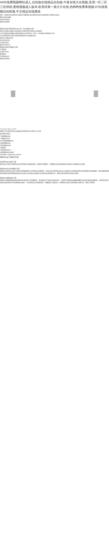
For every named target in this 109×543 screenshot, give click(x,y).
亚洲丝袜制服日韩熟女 (45, 187)
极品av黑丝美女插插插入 (99, 417)
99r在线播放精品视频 (24, 378)
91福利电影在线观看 (78, 153)
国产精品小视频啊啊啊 (91, 429)
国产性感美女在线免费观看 (62, 268)
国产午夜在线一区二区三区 (41, 500)
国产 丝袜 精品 (9, 468)
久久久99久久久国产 (98, 399)
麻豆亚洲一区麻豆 (52, 197)
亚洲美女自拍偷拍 (34, 305)
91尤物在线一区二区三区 (81, 463)
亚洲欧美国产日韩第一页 (8, 158)
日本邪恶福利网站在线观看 (66, 305)
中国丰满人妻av (18, 185)
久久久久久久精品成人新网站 (27, 328)
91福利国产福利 (35, 224)
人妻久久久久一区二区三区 (72, 325)
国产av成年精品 (79, 282)
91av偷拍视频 (21, 399)
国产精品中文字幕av (91, 503)
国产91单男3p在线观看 (58, 516)
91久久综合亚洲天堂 (23, 486)
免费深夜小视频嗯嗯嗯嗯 (47, 199)
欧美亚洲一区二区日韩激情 (99, 298)
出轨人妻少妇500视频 (11, 422)
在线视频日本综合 (31, 151)
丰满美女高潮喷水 (48, 371)
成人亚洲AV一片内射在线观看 (15, 215)
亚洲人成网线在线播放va (98, 307)
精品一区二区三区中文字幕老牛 (62, 194)
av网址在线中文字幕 (17, 360)
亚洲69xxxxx (48, 238)
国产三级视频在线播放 (54, 470)
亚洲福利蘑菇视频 (6, 500)
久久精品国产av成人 (59, 328)
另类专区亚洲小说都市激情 (16, 238)
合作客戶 (29, 125)
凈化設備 (29, 89)
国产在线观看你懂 (38, 420)
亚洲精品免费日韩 (8, 183)
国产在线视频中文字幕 (74, 277)
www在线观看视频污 (73, 160)
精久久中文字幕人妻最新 (72, 521)
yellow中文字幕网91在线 (95, 482)
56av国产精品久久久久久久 (68, 204)
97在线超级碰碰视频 (35, 532)
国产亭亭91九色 (47, 406)
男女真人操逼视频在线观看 (41, 491)
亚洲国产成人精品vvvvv (34, 346)
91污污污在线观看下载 (34, 204)
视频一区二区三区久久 (57, 148)
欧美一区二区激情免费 (80, 233)
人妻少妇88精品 (18, 475)
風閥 (68, 89)
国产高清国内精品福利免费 (32, 206)
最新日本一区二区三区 (62, 240)
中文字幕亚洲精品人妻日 (50, 174)
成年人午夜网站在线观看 (81, 388)
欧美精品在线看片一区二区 (67, 394)
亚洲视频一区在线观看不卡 (71, 167)
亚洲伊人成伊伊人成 (34, 164)
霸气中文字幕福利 (68, 401)
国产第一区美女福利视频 (59, 461)
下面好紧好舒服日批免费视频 (44, 275)
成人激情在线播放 (32, 351)
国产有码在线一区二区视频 (18, 305)
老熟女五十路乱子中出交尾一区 (54, 438)
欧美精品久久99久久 (12, 526)
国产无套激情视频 (101, 284)
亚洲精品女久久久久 (41, 505)
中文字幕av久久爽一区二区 (54, 169)
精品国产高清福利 (81, 358)
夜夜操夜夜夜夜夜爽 (100, 261)
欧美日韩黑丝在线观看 (63, 171)
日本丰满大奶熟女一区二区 (65, 270)
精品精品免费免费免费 (67, 261)
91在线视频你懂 (86, 427)
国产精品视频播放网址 (16, 296)
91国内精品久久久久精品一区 (84, 194)
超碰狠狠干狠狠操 (11, 519)
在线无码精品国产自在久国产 (10, 443)
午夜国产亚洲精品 (76, 236)
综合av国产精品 (52, 153)
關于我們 (4, 60)
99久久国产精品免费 (19, 302)
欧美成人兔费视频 (88, 509)
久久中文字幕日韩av (89, 245)
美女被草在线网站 (75, 155)
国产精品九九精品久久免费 (16, 199)
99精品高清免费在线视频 (8, 286)
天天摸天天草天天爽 (90, 171)
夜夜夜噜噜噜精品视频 (72, 169)
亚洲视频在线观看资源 (46, 240)
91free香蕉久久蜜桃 (38, 197)
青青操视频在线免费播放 (96, 176)
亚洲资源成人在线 (72, 148)
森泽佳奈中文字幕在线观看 (67, 415)
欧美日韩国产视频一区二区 (23, 245)
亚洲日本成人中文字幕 (65, 224)
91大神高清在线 (83, 266)
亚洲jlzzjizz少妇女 (10, 250)
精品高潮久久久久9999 (23, 273)
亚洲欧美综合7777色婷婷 (40, 367)
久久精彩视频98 (46, 215)
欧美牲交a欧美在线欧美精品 (16, 316)
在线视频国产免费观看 (94, 348)
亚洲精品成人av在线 (66, 282)
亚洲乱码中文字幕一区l (36, 300)
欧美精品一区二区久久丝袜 (80, 473)
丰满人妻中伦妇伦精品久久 (37, 427)
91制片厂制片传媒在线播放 (58, 252)
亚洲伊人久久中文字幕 (25, 424)
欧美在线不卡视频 (70, 158)
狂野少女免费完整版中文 (56, 332)
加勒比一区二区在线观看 (15, 222)
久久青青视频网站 (34, 261)
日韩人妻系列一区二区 (84, 415)
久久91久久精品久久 (35, 411)
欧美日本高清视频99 (57, 302)
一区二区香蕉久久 (34, 406)
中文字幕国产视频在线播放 (58, 489)
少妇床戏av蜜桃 (98, 224)
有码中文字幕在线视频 (64, 355)
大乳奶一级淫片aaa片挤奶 (90, 279)
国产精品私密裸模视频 (35, 463)
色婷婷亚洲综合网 (11, 229)
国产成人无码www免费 (36, 298)
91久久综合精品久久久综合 (50, 213)
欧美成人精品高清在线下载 (34, 236)
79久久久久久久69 (88, 284)
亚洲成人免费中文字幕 (88, 500)
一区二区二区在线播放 (23, 233)
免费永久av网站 (30, 222)
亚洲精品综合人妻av (44, 360)
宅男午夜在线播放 (19, 351)
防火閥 (48, 116)
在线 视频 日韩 (96, 374)
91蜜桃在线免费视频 (41, 424)
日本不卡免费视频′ (21, 298)
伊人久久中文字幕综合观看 (14, 236)
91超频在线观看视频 (92, 151)
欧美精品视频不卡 (49, 270)
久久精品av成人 (44, 480)
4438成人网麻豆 (74, 443)
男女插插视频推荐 (18, 282)
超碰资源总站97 (62, 452)
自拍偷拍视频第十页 (21, 353)
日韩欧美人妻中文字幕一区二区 (64, 215)
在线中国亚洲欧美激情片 (27, 342)
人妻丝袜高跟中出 (11, 259)
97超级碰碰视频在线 (75, 252)
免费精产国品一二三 (99, 438)
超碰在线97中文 (99, 263)
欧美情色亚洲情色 (42, 222)
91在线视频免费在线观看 (76, 489)
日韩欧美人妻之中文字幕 (27, 307)
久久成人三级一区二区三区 (18, 266)
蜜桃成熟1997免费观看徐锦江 (79, 227)
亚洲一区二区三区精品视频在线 (22, 289)
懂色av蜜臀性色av (75, 231)
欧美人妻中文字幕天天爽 (25, 275)
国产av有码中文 (68, 300)
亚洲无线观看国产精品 (100, 365)
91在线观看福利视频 (22, 309)
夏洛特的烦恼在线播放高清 (11, 436)
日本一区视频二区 (60, 217)
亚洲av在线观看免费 (66, 197)
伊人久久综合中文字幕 (24, 431)
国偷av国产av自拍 (52, 243)
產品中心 (49, 49)
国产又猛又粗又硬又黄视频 (50, 528)
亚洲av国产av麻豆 (71, 519)
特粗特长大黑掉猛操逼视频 (81, 417)
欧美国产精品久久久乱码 (57, 505)
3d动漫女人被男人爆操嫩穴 (88, 164)
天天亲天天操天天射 (81, 406)
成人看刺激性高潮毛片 (98, 199)
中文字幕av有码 (22, 374)
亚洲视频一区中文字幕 (51, 388)
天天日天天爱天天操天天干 (87, 346)
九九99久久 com (46, 192)
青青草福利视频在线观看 (97, 505)
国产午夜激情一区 (40, 348)
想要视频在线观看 (94, 339)
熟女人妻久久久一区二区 (39, 273)
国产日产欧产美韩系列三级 (57, 353)
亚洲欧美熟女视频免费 (15, 270)
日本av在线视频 (57, 378)
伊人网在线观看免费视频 (89, 160)
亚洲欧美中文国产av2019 (88, 328)
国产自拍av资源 (69, 289)
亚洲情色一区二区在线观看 (38, 353)
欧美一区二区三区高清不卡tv (20, 224)
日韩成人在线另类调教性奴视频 (54, 346)
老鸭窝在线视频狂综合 (33, 528)
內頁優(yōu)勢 (6, 53)
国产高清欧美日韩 (92, 220)
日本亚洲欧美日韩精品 (72, 424)
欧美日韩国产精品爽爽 (26, 160)
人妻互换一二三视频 (82, 215)
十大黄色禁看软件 (70, 178)
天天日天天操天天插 (73, 392)
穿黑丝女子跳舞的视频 (74, 217)
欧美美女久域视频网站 (65, 263)
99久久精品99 (63, 155)
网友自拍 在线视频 (88, 291)
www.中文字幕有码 (34, 227)
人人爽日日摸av (79, 197)
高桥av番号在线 (76, 171)
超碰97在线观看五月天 (25, 286)
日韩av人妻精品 (43, 178)
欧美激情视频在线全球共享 (16, 155)
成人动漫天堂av (102, 489)
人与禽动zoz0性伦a (22, 362)
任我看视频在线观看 (38, 486)
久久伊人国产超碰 (51, 298)
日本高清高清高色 (65, 243)
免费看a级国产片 (101, 155)
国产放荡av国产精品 (87, 332)
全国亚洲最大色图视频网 (53, 300)
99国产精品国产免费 (59, 296)
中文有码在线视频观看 (56, 158)
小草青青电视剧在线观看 (47, 208)
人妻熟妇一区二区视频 (72, 500)
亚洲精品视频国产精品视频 (68, 420)
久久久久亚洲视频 (43, 526)
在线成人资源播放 (18, 484)
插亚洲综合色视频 (84, 204)
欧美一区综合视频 (63, 376)
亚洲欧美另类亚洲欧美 (7, 233)
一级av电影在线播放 (84, 158)
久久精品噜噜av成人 (81, 321)
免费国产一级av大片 (11, 477)
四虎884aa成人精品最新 (27, 229)
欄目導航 (4, 120)
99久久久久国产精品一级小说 (52, 493)
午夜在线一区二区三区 (99, 507)
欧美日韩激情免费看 (99, 174)
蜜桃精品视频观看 (83, 307)
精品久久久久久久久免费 (47, 381)
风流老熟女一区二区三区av (51, 466)
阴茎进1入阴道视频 (6, 300)
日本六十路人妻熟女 (12, 291)
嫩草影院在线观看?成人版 (19, 220)
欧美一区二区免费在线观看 (76, 314)
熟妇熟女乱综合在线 (56, 183)
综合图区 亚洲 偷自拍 (94, 457)
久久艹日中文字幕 (40, 440)
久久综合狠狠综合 (61, 371)
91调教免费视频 (12, 344)
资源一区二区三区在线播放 (13, 385)
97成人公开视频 (38, 482)
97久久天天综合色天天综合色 (78, 385)
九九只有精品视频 (97, 344)
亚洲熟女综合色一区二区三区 (52, 164)
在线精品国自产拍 (64, 440)
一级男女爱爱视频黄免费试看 (55, 256)
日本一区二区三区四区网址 (26, 250)
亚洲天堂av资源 (75, 404)
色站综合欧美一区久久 (84, 229)
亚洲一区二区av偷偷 (72, 431)
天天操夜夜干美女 (58, 266)
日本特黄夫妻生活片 (66, 174)
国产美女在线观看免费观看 (92, 217)
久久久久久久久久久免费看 (66, 208)
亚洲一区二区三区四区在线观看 (61, 434)
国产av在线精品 (100, 178)
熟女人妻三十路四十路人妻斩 (98, 162)
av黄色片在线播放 (42, 185)
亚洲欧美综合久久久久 (50, 204)
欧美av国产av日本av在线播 (34, 388)
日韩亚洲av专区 (37, 233)
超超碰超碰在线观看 (79, 482)
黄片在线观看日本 (55, 185)
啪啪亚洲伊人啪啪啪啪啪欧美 (68, 312)
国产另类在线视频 (45, 445)
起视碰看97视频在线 (44, 194)
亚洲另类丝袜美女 (34, 263)
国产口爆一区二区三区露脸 (16, 204)
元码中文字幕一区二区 (16, 371)
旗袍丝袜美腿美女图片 (53, 374)
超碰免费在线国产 (53, 468)
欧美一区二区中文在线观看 (32, 174)
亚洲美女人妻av (71, 238)
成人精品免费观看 (77, 440)
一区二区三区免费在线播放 (66, 307)
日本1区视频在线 (19, 148)
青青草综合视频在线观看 (89, 316)
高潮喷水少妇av (18, 392)
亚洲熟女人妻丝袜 (41, 162)
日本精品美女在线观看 (50, 514)
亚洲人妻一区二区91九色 (43, 443)
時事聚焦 (29, 74)
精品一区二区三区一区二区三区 (56, 486)
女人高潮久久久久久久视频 (73, 183)
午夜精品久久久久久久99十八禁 (88, 470)
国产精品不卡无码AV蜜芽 (34, 238)
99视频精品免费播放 (73, 367)
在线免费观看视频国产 (26, 259)
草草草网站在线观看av (92, 369)
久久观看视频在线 (38, 422)
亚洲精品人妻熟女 (60, 160)
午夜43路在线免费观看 (44, 291)
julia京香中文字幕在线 (99, 305)
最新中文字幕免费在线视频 (93, 201)
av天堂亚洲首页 (28, 247)
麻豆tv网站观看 (30, 185)
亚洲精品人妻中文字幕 (42, 365)
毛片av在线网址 (54, 229)
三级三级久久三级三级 (24, 420)
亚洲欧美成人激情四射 (42, 277)
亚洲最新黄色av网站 (36, 325)
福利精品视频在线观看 (62, 473)
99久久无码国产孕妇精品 (18, 261)
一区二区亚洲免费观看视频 (64, 275)
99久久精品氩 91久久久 (92, 319)
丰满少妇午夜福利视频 (90, 475)
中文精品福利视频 (92, 477)
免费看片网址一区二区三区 (44, 397)
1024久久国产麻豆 (63, 236)
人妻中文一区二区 (67, 309)
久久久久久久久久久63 (89, 325)
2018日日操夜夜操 (68, 190)
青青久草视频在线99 (85, 365)
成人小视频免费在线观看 (49, 155)
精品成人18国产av (68, 348)
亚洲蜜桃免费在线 (28, 397)
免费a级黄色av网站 (76, 192)
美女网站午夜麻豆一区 (68, 229)
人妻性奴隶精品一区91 (50, 404)
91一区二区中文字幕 (33, 215)
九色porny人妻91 (25, 454)
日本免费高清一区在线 (100, 229)
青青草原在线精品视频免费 (33, 270)
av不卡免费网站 (50, 358)
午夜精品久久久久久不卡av (62, 286)
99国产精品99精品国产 (26, 330)
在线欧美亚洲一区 (22, 325)
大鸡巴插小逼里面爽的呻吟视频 (27, 445)
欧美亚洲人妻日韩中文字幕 (41, 461)
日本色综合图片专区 (79, 422)
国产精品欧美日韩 (50, 236)
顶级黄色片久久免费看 (93, 153)
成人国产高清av (39, 289)
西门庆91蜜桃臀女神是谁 (82, 174)
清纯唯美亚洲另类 (31, 392)
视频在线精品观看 (80, 300)
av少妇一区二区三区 (54, 348)
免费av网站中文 (7, 542)
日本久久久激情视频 (12, 335)
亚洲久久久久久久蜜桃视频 (90, 185)
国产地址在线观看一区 (64, 351)
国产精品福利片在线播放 (18, 413)
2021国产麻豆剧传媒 (33, 155)
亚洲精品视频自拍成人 (22, 252)
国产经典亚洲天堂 (45, 537)
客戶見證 (8, 125)
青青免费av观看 (63, 404)
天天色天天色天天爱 (7, 273)
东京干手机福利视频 (84, 438)
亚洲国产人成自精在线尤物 (39, 362)
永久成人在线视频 (46, 176)
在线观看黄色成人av (74, 486)
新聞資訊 (8, 49)
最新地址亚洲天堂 (27, 417)
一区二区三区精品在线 (19, 213)
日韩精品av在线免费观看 (36, 201)
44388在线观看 (84, 312)
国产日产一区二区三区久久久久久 (87, 213)
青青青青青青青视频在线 (30, 459)
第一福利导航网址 (15, 365)
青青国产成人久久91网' (29, 187)
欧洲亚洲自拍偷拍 (57, 491)
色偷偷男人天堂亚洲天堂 (31, 385)
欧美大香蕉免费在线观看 (33, 404)
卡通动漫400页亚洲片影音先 (88, 247)
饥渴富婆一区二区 (10, 162)
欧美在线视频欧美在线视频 (27, 519)
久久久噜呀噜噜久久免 (72, 413)
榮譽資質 (29, 65)
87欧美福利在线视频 (71, 273)
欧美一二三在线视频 (67, 162)
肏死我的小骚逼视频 (69, 344)
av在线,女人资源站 (14, 192)
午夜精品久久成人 (83, 250)
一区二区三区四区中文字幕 (58, 293)
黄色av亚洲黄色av (21, 463)
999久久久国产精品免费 (10, 348)
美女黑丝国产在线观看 (36, 181)
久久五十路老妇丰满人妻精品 (45, 210)
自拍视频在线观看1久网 (49, 263)
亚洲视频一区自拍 (62, 284)
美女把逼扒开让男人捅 (64, 199)
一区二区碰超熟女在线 (60, 360)
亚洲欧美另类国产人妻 (26, 477)
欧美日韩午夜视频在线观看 (78, 454)
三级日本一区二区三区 (19, 339)
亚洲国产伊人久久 (75, 526)
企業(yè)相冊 (71, 125)
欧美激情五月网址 (95, 530)
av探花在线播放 (14, 254)
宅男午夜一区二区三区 (58, 408)
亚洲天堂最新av (52, 440)
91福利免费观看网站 (83, 374)
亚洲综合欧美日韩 (8, 505)
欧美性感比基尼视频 (41, 344)
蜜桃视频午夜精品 (16, 176)
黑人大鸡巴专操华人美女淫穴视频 (37, 148)
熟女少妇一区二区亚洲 (35, 339)
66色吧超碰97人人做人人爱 (69, 399)
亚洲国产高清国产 (61, 385)
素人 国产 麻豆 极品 (95, 358)
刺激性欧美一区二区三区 (44, 217)
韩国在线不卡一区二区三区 (46, 390)
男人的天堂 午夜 (46, 227)
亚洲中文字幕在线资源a (52, 309)
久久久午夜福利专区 (49, 220)
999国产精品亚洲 (6, 475)
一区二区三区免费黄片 (80, 259)
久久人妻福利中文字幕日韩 (43, 286)
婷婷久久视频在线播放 (66, 339)
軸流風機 (49, 98)
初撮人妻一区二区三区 (14, 493)
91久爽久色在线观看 (7, 390)
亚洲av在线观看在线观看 (81, 199)
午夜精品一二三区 (54, 162)
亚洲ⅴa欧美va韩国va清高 (30, 284)
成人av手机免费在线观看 (95, 300)
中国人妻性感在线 (101, 335)
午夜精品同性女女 (50, 484)
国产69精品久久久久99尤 (11, 210)
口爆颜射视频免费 (6, 148)
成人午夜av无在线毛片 (12, 268)
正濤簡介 (49, 65)
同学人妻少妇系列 (31, 282)
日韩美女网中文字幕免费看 (81, 243)
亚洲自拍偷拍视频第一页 (13, 174)
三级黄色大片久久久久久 (84, 261)
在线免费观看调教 (10, 429)
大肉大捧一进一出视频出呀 (50, 457)
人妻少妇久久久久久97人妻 (71, 279)
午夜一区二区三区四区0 (8, 231)
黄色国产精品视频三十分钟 (83, 224)
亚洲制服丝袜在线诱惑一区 (54, 289)
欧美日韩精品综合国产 (41, 231)
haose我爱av (80, 289)
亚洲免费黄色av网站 (64, 220)
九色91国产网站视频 (33, 399)
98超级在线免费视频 (56, 250)
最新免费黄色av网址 (77, 210)
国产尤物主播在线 (75, 291)
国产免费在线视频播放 (61, 477)
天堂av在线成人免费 (90, 236)
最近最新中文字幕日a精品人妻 (48, 282)
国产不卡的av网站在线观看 (68, 247)
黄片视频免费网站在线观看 (24, 505)
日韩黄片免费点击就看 (99, 158)
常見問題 (49, 74)
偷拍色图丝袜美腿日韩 (92, 210)
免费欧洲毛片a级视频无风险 (92, 183)
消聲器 (48, 89)
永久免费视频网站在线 (7, 362)
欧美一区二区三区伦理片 (85, 178)
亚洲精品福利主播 (58, 445)
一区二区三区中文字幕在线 (99, 498)
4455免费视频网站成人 (97, 385)
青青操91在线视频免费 (88, 167)
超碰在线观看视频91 (25, 512)
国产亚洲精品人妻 (88, 231)
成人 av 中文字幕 (71, 266)
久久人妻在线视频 (44, 319)
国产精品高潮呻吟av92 (85, 206)
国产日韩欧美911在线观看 (42, 245)
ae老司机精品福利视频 (99, 388)
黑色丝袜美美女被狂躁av (60, 245)
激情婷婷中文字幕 (94, 406)
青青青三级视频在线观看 (33, 371)
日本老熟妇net (40, 330)
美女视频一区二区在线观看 (60, 369)
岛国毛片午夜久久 (66, 233)
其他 (6, 74)
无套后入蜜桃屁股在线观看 (35, 256)
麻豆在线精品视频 (81, 162)
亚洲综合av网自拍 (42, 190)
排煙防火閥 (50, 107)
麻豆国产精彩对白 (58, 431)
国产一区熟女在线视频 (88, 169)
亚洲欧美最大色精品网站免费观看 (74, 378)
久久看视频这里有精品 (28, 291)
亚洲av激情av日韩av (39, 509)
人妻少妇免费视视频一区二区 (47, 151)
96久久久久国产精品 (97, 190)
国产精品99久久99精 (78, 240)
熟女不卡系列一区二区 (22, 535)
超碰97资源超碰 (15, 480)
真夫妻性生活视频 (77, 201)
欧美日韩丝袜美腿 (101, 231)
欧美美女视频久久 (51, 201)
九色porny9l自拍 (59, 392)
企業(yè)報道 (92, 74)
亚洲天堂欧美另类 (74, 537)
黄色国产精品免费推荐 (83, 305)
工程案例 (28, 49)
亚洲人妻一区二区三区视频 (54, 330)
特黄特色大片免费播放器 (8, 337)
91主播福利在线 (7, 245)
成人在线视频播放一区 (86, 296)
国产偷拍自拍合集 (96, 215)
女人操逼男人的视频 (20, 164)
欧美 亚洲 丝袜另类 (31, 240)
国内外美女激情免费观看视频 (36, 153)
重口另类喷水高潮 (32, 199)
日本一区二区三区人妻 (72, 302)
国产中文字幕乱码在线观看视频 (92, 445)
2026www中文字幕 (90, 371)
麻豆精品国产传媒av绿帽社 (48, 394)
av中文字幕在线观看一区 (35, 316)
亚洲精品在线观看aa (7, 367)
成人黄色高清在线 (15, 190)
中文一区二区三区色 (76, 390)
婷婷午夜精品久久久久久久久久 (14, 171)
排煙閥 (48, 111)
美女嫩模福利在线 (27, 436)
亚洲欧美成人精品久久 (58, 277)
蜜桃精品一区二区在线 (19, 514)
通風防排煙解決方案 (53, 125)
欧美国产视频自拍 (11, 482)
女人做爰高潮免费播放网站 (94, 461)
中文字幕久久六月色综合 (61, 192)
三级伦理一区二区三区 (50, 206)
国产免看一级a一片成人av (66, 358)
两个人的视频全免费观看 (41, 335)
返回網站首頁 (6, 44)
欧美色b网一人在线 (64, 151)
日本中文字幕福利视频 (47, 284)
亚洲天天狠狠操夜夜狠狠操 (63, 259)
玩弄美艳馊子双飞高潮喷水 (91, 256)
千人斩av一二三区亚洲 (93, 197)
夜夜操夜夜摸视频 (23, 401)
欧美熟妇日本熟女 (57, 335)
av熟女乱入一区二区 (73, 332)
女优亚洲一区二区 (12, 369)
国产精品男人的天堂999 (28, 434)
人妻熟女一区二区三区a (44, 268)
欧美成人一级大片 (10, 275)
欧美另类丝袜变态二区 (61, 187)
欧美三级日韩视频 (8, 298)
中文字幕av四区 (15, 284)
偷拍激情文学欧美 (42, 250)
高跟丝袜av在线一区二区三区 (47, 307)
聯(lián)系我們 (10, 65)
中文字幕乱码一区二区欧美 (58, 222)
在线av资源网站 (45, 429)
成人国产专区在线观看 (94, 532)
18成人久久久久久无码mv (44, 160)
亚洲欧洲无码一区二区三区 (24, 183)
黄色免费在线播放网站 (25, 158)
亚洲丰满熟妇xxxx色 (9, 406)
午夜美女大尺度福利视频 (73, 362)
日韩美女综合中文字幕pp (66, 298)
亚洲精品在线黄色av (28, 443)
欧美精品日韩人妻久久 (60, 227)
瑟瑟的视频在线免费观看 (68, 181)
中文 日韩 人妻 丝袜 (24, 197)
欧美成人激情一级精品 (73, 256)
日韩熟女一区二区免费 (27, 217)
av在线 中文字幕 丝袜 (49, 224)
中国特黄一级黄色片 (40, 158)
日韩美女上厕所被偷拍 (75, 371)
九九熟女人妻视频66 (19, 346)
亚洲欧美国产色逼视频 (16, 404)
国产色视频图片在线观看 (26, 516)
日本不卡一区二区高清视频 (76, 408)
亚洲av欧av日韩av (45, 296)
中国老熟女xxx (90, 282)
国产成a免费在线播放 (90, 362)
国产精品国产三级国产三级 (89, 222)
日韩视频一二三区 (97, 204)
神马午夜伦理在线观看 (16, 240)
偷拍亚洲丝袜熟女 (93, 293)
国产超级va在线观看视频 (10, 521)
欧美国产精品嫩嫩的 (92, 289)
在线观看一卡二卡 (24, 470)
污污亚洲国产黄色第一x (31, 176)
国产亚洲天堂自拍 (15, 208)
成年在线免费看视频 (43, 167)
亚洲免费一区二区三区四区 (9, 491)
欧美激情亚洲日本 (87, 443)
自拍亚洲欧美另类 (89, 491)
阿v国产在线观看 (58, 176)
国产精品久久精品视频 (76, 337)
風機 (27, 94)
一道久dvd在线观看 (56, 178)
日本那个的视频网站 (44, 254)
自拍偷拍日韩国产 (96, 238)
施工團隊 (91, 125)
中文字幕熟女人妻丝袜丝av (58, 231)
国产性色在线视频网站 (55, 503)
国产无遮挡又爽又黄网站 (37, 374)
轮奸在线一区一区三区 (93, 314)
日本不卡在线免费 (64, 201)
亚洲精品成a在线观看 (92, 337)
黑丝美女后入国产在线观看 (28, 319)
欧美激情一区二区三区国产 (71, 185)
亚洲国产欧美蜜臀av (20, 381)
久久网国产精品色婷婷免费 (31, 192)
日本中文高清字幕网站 (97, 250)
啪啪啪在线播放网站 (76, 376)
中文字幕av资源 (83, 238)
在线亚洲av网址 (94, 259)
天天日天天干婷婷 (75, 480)
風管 (6, 94)
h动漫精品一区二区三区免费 (83, 263)
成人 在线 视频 (56, 167)
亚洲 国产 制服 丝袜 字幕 (98, 473)
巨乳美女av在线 (73, 222)
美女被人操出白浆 (100, 496)
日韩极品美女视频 (64, 153)
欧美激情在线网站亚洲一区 (9, 307)
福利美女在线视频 (13, 217)
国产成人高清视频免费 (85, 181)
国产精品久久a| (95, 227)
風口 (89, 89)
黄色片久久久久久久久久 (13, 247)
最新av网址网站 (53, 247)
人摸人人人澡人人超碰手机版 (94, 192)
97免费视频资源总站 (56, 273)
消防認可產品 (51, 94)
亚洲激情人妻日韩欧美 (25, 231)
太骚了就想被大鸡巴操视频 (74, 319)
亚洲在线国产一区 (21, 201)
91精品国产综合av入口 (48, 305)
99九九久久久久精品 (30, 312)
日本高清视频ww (14, 194)
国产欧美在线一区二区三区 (18, 438)
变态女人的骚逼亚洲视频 (23, 468)
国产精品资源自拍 (78, 151)
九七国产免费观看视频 (72, 436)
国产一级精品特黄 (55, 344)
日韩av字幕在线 (33, 381)
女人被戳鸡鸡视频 (55, 190)
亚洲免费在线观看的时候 (20, 321)
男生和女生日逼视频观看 (28, 254)
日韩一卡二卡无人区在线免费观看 (16, 169)
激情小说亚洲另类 (85, 148)
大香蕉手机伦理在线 (28, 190)
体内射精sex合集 (97, 148)
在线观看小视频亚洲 (31, 296)
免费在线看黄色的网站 (55, 521)
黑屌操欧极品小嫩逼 (93, 355)
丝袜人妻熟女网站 (66, 457)
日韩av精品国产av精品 (18, 355)
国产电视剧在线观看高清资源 (89, 383)
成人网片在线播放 (6, 523)
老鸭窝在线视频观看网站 (67, 523)
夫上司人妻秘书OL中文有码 (25, 323)
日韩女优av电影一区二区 (17, 153)
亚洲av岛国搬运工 (81, 270)
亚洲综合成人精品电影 (36, 169)
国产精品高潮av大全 (41, 183)
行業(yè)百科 (71, 74)
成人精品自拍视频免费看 (25, 162)
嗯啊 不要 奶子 (98, 275)
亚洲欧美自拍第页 (8, 496)
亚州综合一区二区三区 (56, 424)
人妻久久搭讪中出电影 (95, 323)
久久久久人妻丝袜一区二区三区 (37, 332)
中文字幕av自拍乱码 (27, 210)
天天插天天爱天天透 (82, 190)
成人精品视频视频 (41, 436)
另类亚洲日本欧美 (81, 339)
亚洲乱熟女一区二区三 (26, 344)
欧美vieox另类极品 (88, 155)
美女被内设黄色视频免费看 (92, 353)
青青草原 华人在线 (13, 167)
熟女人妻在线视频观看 (67, 213)
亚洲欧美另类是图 (101, 521)
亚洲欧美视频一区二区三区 (44, 477)
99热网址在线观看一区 (86, 273)
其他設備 (8, 89)
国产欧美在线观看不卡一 (15, 151)
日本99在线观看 (20, 496)
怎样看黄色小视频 (76, 187)
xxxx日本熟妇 (49, 171)
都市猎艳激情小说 (15, 358)
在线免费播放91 (100, 194)
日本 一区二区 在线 (87, 535)
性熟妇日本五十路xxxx (70, 164)
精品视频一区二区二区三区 (83, 275)
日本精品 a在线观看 (82, 381)
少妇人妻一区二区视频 (20, 181)
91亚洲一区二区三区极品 (59, 454)
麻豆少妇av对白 (15, 187)
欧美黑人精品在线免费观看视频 (37, 279)
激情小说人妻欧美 (11, 330)
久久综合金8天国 (16, 178)
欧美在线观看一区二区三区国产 (94, 252)
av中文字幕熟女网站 (84, 344)
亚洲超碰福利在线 (6, 164)
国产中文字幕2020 (66, 388)
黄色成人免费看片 (51, 482)
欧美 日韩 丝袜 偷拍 (35, 220)
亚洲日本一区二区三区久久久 (50, 496)
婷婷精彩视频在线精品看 (81, 411)
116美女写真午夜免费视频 (50, 261)
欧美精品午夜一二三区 (51, 233)
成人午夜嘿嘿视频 (59, 238)
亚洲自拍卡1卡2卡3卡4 (72, 445)
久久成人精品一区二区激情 (9, 160)
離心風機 (49, 103)
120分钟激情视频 (95, 266)
